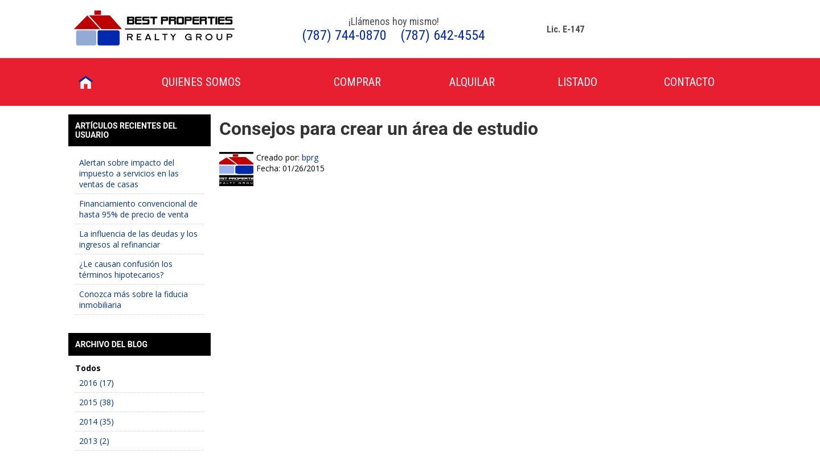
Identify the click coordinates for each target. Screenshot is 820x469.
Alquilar (472, 82)
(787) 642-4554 (442, 35)
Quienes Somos (201, 82)
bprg (310, 157)
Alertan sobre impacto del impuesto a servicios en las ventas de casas (129, 173)
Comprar (357, 82)
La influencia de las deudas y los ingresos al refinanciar (138, 239)
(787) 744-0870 (344, 35)
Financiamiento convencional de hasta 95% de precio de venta (138, 209)
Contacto (689, 82)
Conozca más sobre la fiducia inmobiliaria (133, 299)
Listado (577, 82)
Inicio (86, 82)
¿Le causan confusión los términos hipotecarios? (126, 269)
